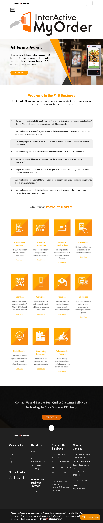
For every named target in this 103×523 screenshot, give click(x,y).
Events (11, 455)
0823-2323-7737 (60, 472)
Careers (33, 455)
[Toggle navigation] (89, 3)
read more (19, 73)
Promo (11, 451)
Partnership (34, 492)
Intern (32, 458)
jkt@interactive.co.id (79, 489)
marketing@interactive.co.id (61, 487)
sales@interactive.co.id (59, 481)
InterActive (33, 451)
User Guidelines (35, 465)
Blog (10, 462)
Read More (19, 252)
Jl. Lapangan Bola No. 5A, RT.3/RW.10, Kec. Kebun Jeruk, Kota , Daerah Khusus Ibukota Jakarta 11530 (81, 461)
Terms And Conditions (37, 462)
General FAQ (34, 469)
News (11, 458)
